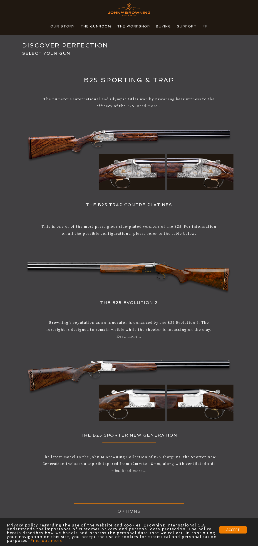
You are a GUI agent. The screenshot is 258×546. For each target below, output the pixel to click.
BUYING (163, 26)
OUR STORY (62, 26)
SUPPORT (187, 26)
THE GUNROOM (96, 26)
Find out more (46, 541)
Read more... (149, 106)
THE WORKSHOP (133, 26)
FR (205, 26)
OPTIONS (129, 511)
